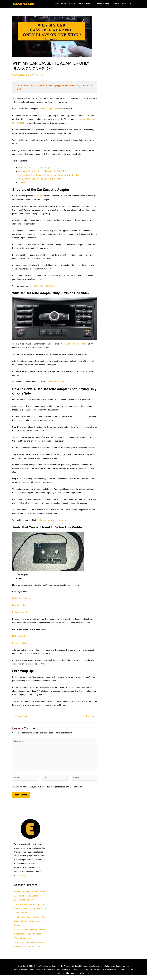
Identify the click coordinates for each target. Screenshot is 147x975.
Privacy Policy (78, 968)
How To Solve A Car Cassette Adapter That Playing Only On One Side (47, 174)
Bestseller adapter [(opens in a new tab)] (20, 610)
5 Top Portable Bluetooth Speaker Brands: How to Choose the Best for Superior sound (29, 903)
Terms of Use (64, 968)
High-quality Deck (19, 633)
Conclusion (23, 181)
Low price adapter (20, 603)
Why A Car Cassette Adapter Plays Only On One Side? (41, 170)
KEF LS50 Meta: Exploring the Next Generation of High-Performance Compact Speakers (29, 924)
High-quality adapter (21, 596)
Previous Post (19, 713)
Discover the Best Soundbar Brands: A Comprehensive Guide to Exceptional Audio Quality (29, 891)
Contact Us (91, 968)
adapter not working (76, 342)
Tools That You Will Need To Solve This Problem (38, 178)
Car (13, 75)
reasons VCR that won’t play (41, 284)
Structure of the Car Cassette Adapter (34, 167)
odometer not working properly (51, 518)
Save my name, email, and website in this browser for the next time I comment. (49, 782)
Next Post (91, 713)
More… (23, 871)
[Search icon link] (131, 3)
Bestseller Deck (19, 640)
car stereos (38, 194)
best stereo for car (56, 380)
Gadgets (19, 75)
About (53, 968)
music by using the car (47, 108)
